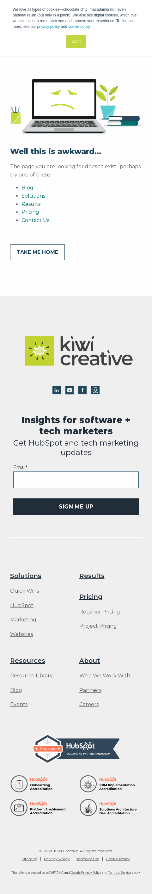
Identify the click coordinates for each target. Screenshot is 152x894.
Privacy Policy (57, 859)
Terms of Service (119, 872)
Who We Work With (104, 675)
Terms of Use (87, 859)
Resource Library (31, 675)
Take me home (37, 252)
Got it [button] (76, 41)
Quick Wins (24, 591)
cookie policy (79, 26)
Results (30, 204)
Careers (89, 704)
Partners (90, 690)
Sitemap (29, 859)
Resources (27, 660)
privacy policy (48, 26)
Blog (27, 188)
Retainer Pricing (99, 611)
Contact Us (35, 220)
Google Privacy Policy (85, 872)
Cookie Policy (118, 859)
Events (18, 704)
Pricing (30, 212)
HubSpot (21, 605)
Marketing (23, 619)
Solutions (33, 196)
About (89, 660)
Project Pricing (98, 626)
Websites (21, 634)
